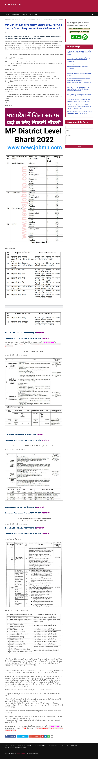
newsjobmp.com (21, 753)
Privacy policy (21, 745)
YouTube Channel (53, 745)
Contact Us (29, 745)
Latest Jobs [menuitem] (15, 14)
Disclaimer (12, 745)
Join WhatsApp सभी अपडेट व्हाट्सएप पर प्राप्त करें (15, 747)
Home (6, 19)
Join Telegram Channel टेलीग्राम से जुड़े (68, 745)
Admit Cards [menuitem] (33, 14)
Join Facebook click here (40, 745)
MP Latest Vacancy (13, 19)
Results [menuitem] (24, 14)
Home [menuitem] (7, 14)
